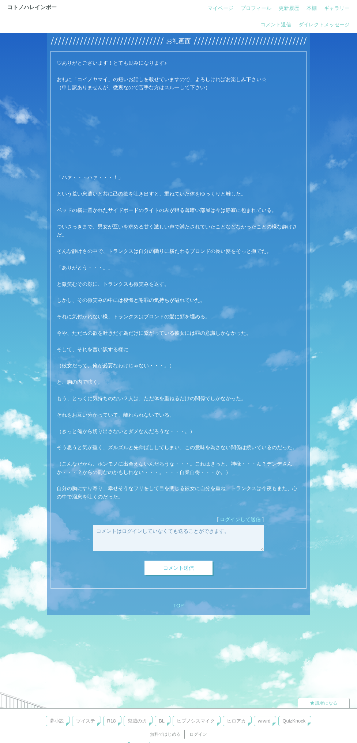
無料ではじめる (165, 734)
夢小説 (57, 721)
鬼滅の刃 (137, 721)
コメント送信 (178, 568)
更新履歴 (289, 8)
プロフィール (256, 8)
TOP (178, 606)
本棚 (312, 8)
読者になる (323, 703)
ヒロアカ (236, 721)
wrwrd (264, 721)
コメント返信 (275, 24)
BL (162, 721)
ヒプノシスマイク (196, 721)
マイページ (220, 8)
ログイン (198, 734)
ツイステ (85, 721)
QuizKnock (293, 721)
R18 (111, 721)
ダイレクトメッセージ (324, 24)
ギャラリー (337, 8)
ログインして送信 (240, 519)
